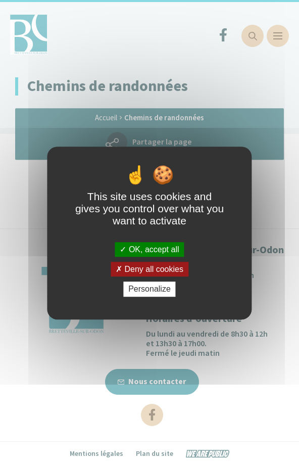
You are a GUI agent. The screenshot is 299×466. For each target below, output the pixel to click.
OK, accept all (149, 249)
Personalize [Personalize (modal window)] (149, 289)
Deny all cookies (149, 269)
